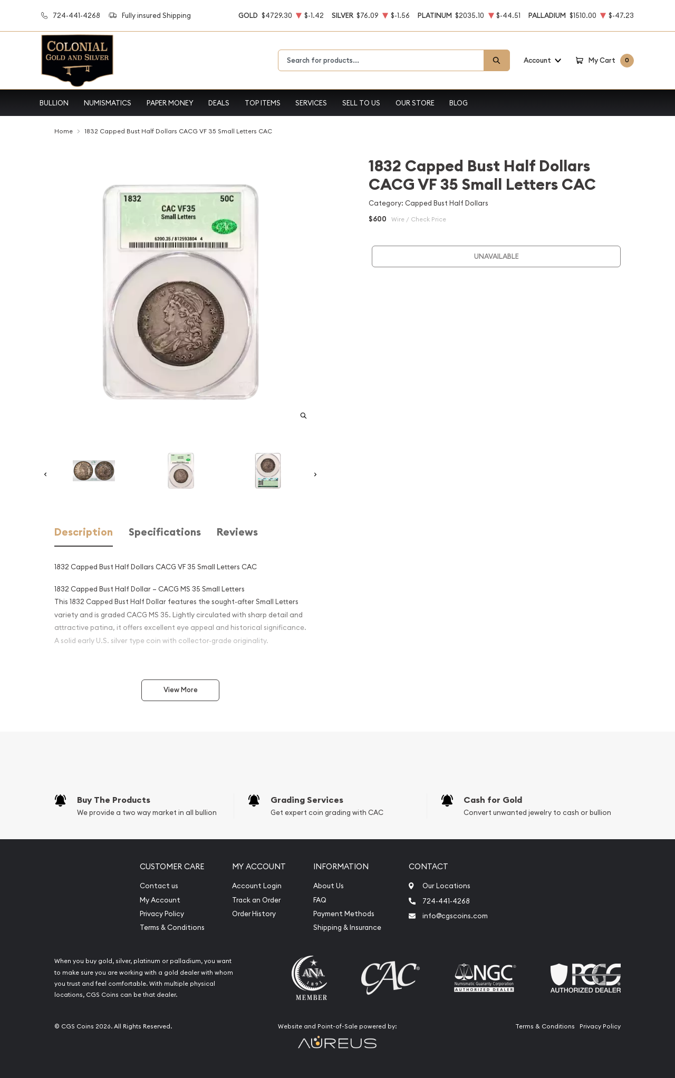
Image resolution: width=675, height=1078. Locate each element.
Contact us (159, 885)
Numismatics (107, 103)
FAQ (319, 900)
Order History (254, 913)
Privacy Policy (162, 913)
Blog (458, 103)
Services (311, 103)
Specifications (165, 532)
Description (83, 532)
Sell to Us (361, 103)
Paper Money (170, 103)
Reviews (237, 532)
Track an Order (256, 900)
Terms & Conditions (172, 927)
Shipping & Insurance (347, 927)
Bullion (54, 103)
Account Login (257, 885)
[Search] (497, 60)
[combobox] (381, 60)
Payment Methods (343, 913)
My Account (160, 900)
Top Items (263, 103)
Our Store (415, 103)
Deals (218, 103)
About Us (328, 885)
